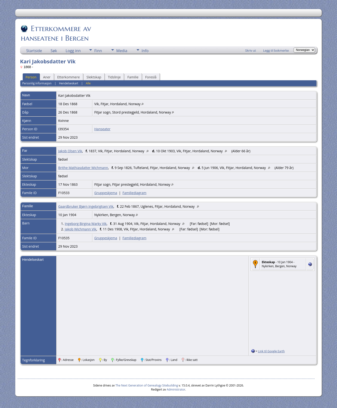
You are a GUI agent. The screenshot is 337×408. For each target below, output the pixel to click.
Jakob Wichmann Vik (80, 229)
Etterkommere (68, 77)
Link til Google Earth (271, 351)
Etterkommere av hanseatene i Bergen (56, 33)
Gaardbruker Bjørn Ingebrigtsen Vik (85, 206)
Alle (88, 83)
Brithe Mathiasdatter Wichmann (83, 167)
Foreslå (150, 77)
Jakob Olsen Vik (70, 151)
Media (121, 50)
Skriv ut (250, 50)
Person (31, 77)
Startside (34, 50)
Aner (46, 77)
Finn (98, 50)
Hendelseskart (68, 83)
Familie (132, 77)
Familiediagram (134, 192)
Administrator (176, 389)
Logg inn (73, 50)
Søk (54, 50)
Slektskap (93, 77)
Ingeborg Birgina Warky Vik (86, 223)
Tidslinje (114, 77)
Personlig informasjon (37, 83)
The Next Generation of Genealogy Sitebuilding (146, 385)
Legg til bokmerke (276, 50)
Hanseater (102, 129)
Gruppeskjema (105, 192)
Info (145, 50)
